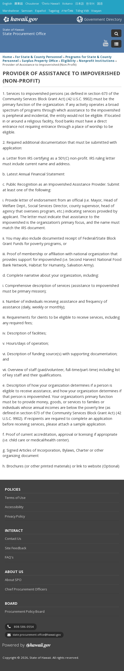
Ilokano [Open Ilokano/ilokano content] (67, 3)
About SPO (13, 579)
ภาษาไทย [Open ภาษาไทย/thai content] (67, 11)
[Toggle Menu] (116, 44)
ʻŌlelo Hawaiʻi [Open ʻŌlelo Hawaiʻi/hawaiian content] (51, 3)
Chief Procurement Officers (26, 589)
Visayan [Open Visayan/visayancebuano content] (96, 11)
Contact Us (13, 538)
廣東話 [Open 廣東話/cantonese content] (18, 3)
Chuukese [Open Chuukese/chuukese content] (32, 3)
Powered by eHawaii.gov (26, 647)
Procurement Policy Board (25, 611)
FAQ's (9, 557)
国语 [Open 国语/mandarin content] (100, 3)
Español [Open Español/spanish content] (40, 11)
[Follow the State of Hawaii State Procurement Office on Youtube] (105, 43)
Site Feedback (15, 548)
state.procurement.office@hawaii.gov (37, 634)
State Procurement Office (24, 33)
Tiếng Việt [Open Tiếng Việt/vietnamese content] (82, 11)
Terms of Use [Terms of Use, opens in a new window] (15, 497)
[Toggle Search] (116, 33)
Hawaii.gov (20, 19)
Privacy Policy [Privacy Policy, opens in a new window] (15, 516)
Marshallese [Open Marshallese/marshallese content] (11, 11)
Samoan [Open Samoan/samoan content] (27, 11)
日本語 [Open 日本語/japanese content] (79, 3)
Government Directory (103, 19)
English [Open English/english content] (7, 3)
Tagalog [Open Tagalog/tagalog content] (53, 11)
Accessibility (14, 507)
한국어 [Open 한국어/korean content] (90, 3)
